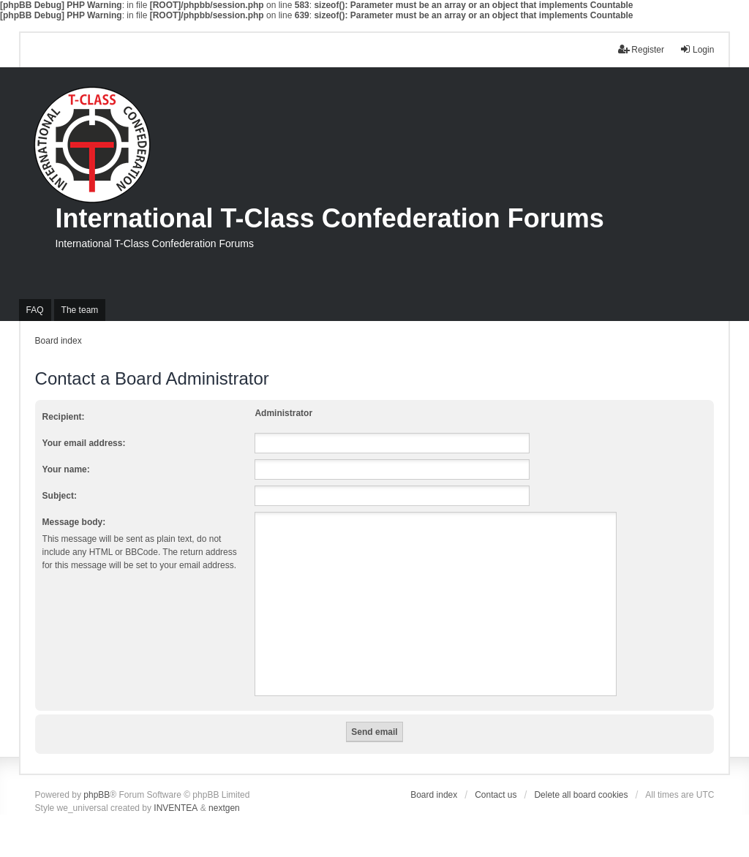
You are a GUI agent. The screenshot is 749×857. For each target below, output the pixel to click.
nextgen (224, 808)
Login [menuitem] (697, 49)
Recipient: (63, 417)
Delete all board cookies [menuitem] (581, 795)
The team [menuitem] (80, 310)
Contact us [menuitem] (495, 795)
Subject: (59, 496)
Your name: (66, 469)
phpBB (96, 795)
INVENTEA (175, 808)
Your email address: (84, 443)
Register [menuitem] (641, 49)
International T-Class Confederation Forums (330, 218)
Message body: (74, 522)
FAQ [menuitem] (35, 310)
